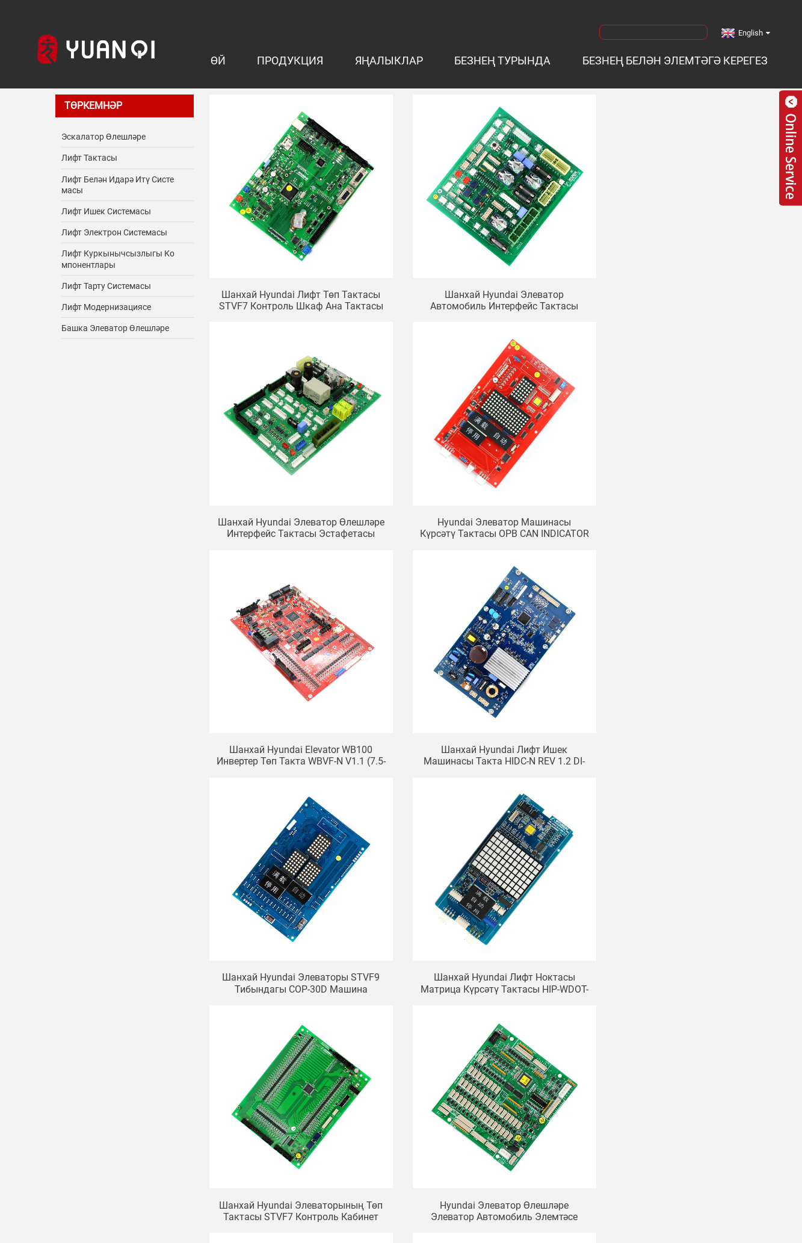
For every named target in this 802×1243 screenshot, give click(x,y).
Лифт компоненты (103, 1231)
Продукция (290, 57)
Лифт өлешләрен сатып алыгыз (668, 1231)
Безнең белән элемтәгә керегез (675, 57)
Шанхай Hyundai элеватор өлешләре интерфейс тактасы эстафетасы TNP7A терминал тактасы (665, 276)
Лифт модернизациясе (106, 303)
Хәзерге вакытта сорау (401, 1076)
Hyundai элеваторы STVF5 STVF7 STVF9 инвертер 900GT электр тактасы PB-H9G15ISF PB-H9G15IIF (665, 905)
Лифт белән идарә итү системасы (117, 180)
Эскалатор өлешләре (103, 132)
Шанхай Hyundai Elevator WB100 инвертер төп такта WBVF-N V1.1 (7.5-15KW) (479, 486)
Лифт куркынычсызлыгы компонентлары (117, 255)
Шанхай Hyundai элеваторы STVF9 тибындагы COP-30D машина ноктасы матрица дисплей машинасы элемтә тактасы (292, 695)
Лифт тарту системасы (106, 282)
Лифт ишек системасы (106, 207)
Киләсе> (468, 957)
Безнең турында (502, 57)
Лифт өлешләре (181, 1231)
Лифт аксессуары (256, 1231)
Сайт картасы (484, 1217)
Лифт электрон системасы (114, 228)
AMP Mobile (545, 1217)
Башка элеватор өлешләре (115, 324)
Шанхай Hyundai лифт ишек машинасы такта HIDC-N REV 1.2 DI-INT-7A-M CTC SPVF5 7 (665, 486)
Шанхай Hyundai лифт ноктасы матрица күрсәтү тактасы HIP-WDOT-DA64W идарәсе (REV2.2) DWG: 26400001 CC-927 (479, 695)
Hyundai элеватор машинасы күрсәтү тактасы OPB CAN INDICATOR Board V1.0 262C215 (292, 486)
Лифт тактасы (89, 154)
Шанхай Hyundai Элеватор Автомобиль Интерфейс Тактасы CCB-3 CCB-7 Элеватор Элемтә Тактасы (479, 276)
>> (505, 957)
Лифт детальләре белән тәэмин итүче (378, 1231)
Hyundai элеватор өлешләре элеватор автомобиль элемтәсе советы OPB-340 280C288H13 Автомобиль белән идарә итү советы (292, 905)
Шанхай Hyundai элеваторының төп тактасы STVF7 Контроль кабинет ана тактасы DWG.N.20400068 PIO (665, 695)
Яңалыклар (389, 57)
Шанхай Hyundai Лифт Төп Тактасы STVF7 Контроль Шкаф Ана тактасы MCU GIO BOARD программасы (292, 276)
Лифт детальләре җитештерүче (529, 1231)
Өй (218, 57)
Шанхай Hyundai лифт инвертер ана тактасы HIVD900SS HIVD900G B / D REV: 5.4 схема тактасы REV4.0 (479, 905)
